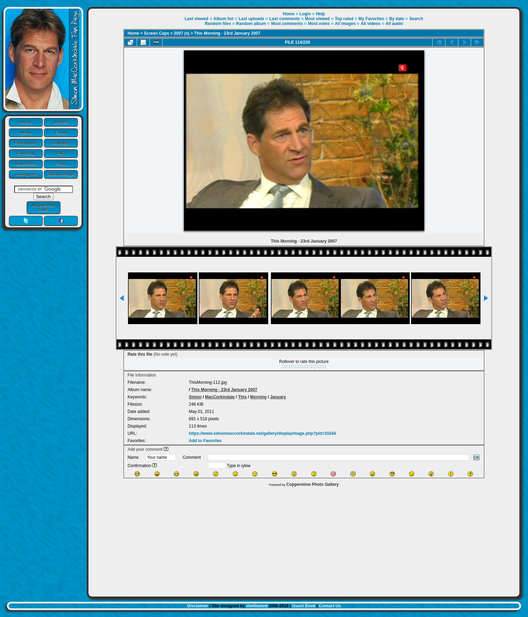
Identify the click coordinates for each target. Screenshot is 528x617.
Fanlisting (26, 153)
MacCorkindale (220, 397)
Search (416, 18)
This (242, 397)
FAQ (61, 153)
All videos (371, 23)
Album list (223, 18)
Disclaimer (197, 605)
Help (320, 13)
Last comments (284, 18)
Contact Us (330, 605)
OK (476, 457)
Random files (218, 23)
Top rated (344, 18)
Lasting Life (25, 174)
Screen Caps (156, 33)
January (278, 397)
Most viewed (317, 18)
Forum (61, 132)
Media (25, 132)
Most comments (287, 23)
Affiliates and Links (43, 207)
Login (305, 13)
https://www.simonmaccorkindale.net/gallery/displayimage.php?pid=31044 (262, 433)
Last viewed (196, 18)
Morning (258, 397)
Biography (61, 143)
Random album (251, 23)
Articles (61, 122)
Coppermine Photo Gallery (312, 484)
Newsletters (25, 164)
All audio (394, 23)
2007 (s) (181, 33)
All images (345, 23)
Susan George (61, 174)
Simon (195, 397)
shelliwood (256, 605)
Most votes (319, 23)
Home (25, 122)
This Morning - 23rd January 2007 (227, 33)
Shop (61, 164)
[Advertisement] (304, 540)
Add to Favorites (205, 440)
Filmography (25, 143)
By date (396, 18)
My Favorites (371, 18)
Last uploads (251, 18)
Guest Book (303, 605)
